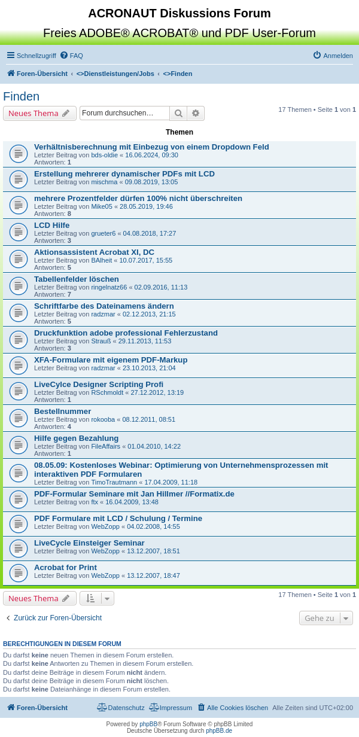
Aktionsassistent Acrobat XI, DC (94, 252)
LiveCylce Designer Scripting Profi (98, 384)
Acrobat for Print (65, 567)
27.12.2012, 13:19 (157, 392)
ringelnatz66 (109, 287)
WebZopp (105, 526)
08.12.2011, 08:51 (148, 419)
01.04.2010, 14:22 (154, 446)
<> (115, 73)
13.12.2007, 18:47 (153, 575)
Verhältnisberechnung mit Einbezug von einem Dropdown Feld (151, 146)
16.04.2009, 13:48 (132, 501)
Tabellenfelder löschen (76, 279)
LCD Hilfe (51, 225)
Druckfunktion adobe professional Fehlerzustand (126, 332)
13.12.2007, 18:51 (153, 551)
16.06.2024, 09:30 (151, 155)
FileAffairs (105, 446)
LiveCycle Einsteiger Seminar (89, 542)
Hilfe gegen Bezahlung (76, 438)
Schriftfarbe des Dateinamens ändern (104, 306)
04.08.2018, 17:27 (150, 233)
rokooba (103, 419)
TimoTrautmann (114, 482)
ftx (94, 501)
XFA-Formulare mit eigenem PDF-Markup (110, 359)
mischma (104, 181)
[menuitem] (71, 55)
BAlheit (101, 260)
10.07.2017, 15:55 (145, 260)
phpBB (148, 724)
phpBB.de (219, 730)
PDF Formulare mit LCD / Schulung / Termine (118, 518)
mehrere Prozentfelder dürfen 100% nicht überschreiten (138, 198)
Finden (21, 96)
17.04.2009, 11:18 (170, 482)
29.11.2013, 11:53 (145, 341)
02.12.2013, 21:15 (149, 314)
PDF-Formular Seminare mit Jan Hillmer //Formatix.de (134, 493)
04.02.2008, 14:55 (153, 526)
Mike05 (101, 206)
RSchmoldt (107, 392)
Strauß (101, 341)
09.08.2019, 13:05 (151, 181)
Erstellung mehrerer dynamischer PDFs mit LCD (124, 173)
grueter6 (103, 233)
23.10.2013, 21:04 (149, 367)
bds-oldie (104, 155)
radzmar (103, 314)
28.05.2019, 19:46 (146, 206)
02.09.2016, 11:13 (161, 287)
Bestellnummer (62, 411)
